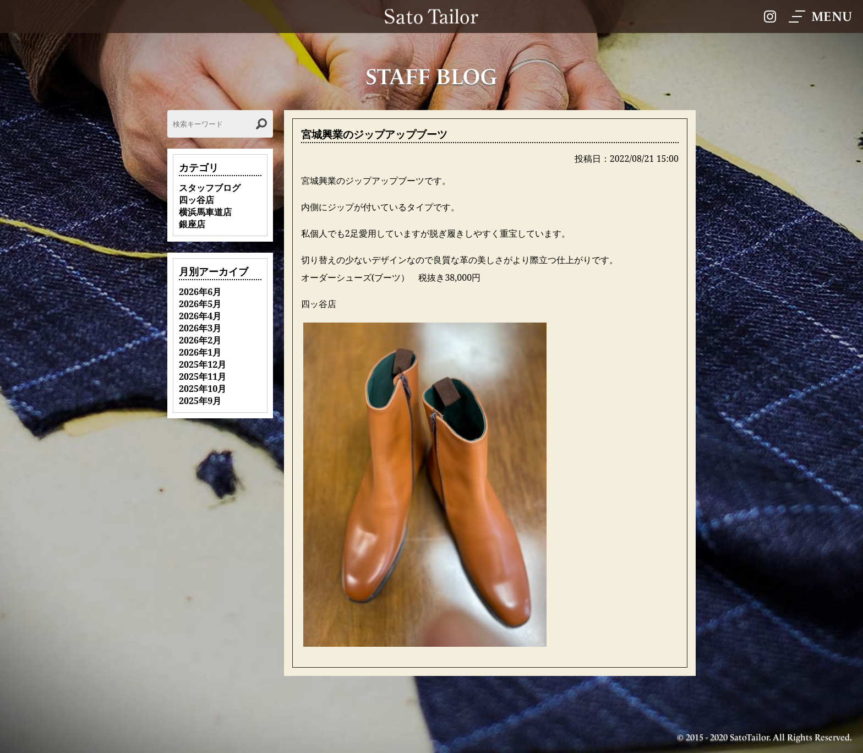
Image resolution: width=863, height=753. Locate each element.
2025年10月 (202, 389)
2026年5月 (200, 304)
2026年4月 (200, 316)
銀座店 (192, 224)
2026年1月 (200, 352)
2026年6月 (200, 292)
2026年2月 (200, 340)
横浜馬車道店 (205, 212)
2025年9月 (200, 401)
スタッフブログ (210, 188)
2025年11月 (202, 376)
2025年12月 (202, 364)
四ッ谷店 (196, 200)
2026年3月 (200, 328)
